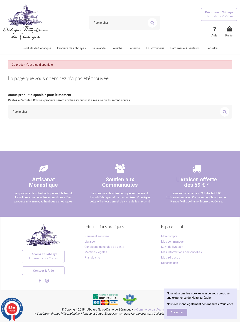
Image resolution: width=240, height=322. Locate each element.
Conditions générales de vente (104, 247)
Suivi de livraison (172, 247)
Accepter (177, 312)
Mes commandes (172, 241)
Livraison (90, 241)
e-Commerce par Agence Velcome (156, 309)
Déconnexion (169, 263)
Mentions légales (96, 252)
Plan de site (92, 257)
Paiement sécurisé (97, 236)
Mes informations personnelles (181, 252)
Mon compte (169, 236)
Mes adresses (170, 257)
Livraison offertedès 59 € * (196, 182)
